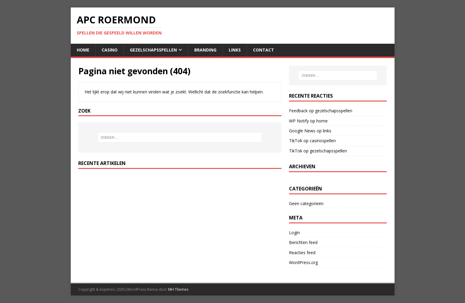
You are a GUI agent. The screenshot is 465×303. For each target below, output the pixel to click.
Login (294, 232)
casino (110, 50)
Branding (205, 50)
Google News (302, 131)
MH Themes (178, 289)
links (235, 50)
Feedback (298, 110)
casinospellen (323, 140)
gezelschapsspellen (153, 50)
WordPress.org (303, 262)
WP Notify (299, 121)
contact (263, 50)
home (83, 50)
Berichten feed (303, 242)
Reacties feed (302, 252)
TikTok (295, 140)
